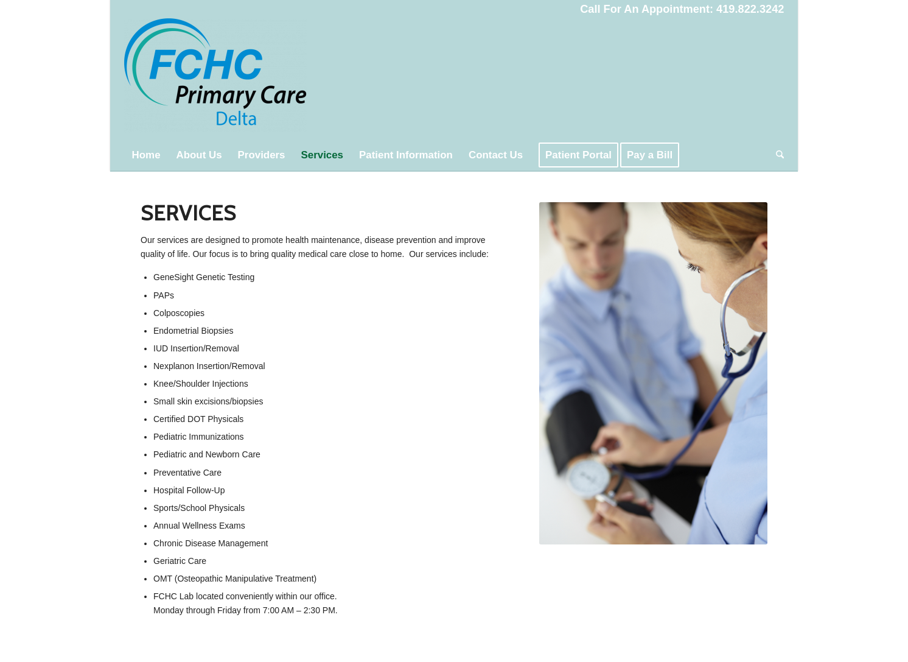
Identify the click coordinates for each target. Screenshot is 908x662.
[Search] (776, 155)
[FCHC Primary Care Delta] (215, 79)
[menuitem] (146, 155)
